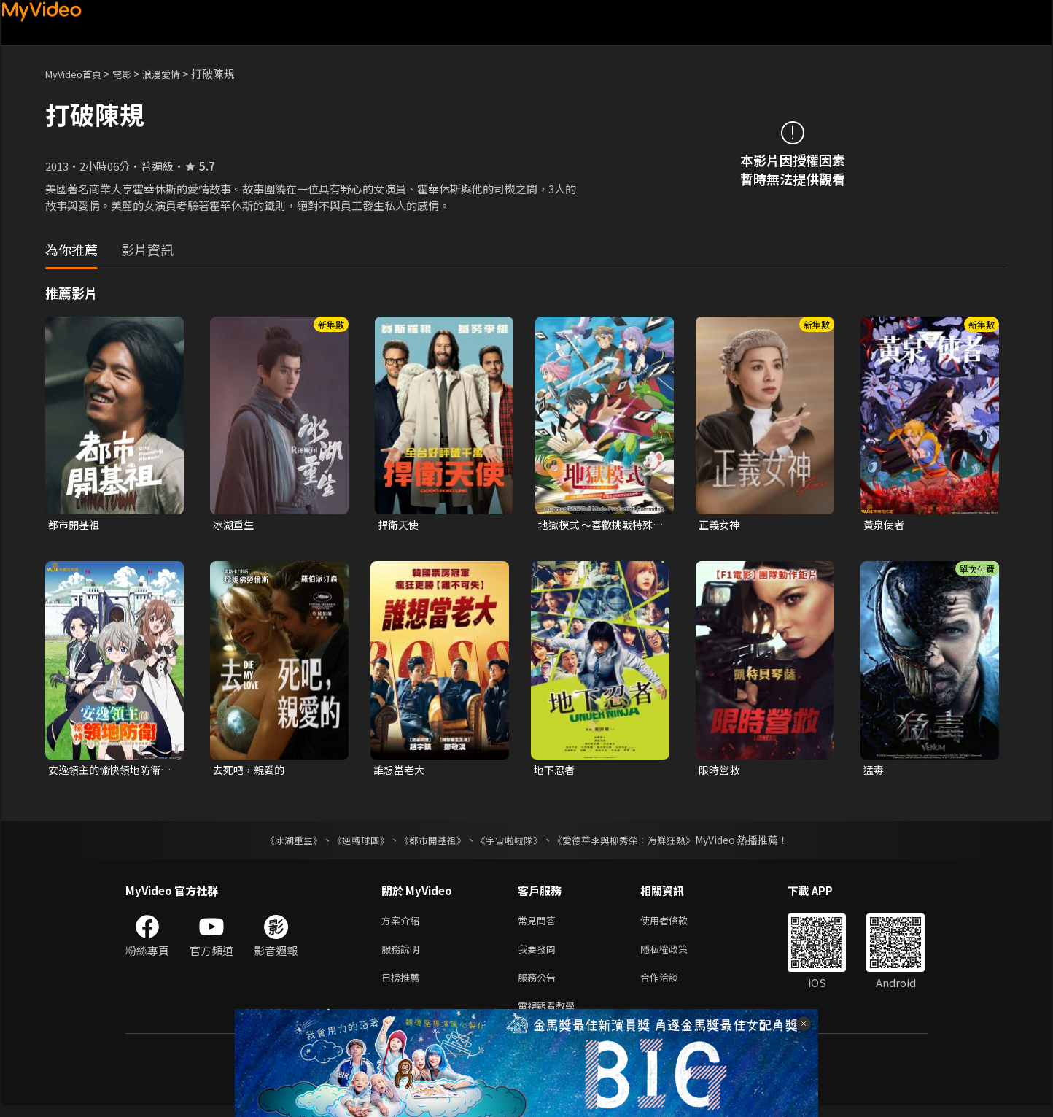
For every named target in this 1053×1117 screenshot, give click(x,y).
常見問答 (540, 924)
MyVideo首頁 (78, 73)
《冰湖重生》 (280, 842)
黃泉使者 (885, 525)
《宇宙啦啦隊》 (510, 842)
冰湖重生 (235, 525)
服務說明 (403, 954)
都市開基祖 (75, 525)
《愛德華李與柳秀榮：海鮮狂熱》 (633, 842)
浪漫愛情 (177, 73)
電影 (133, 73)
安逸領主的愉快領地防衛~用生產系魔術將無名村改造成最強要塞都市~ (111, 772)
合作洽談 (671, 985)
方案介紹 (403, 924)
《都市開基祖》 (429, 842)
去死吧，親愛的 (251, 771)
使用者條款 (676, 924)
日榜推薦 (403, 985)
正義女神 (720, 525)
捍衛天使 (399, 525)
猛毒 (874, 771)
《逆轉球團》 (352, 842)
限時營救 (720, 771)
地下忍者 (556, 771)
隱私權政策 (676, 954)
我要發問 (540, 954)
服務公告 (540, 985)
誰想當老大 (400, 771)
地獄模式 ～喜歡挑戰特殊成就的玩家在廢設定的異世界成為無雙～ (599, 525)
